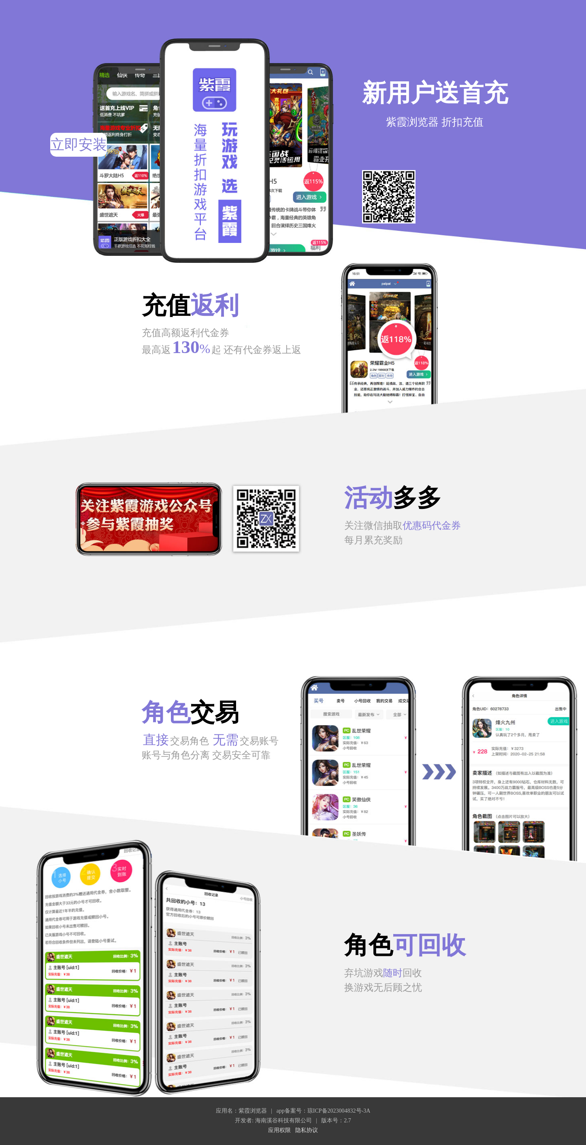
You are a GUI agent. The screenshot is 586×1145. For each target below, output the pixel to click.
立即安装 (78, 145)
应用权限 (279, 1130)
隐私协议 (306, 1130)
